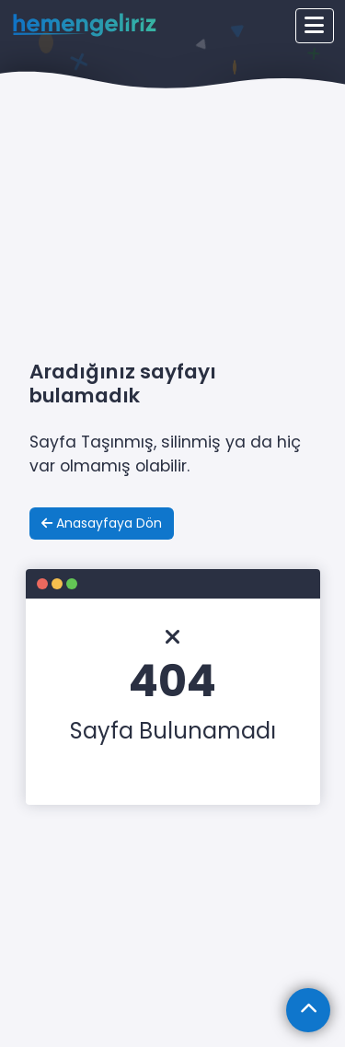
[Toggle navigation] (314, 25)
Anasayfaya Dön (101, 523)
